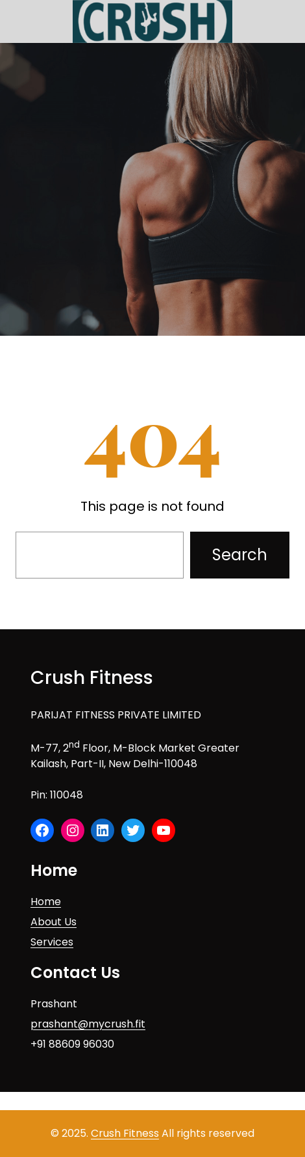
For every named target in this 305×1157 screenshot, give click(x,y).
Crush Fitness (91, 677)
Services (51, 941)
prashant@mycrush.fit (87, 1023)
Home (45, 901)
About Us (53, 921)
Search (239, 554)
